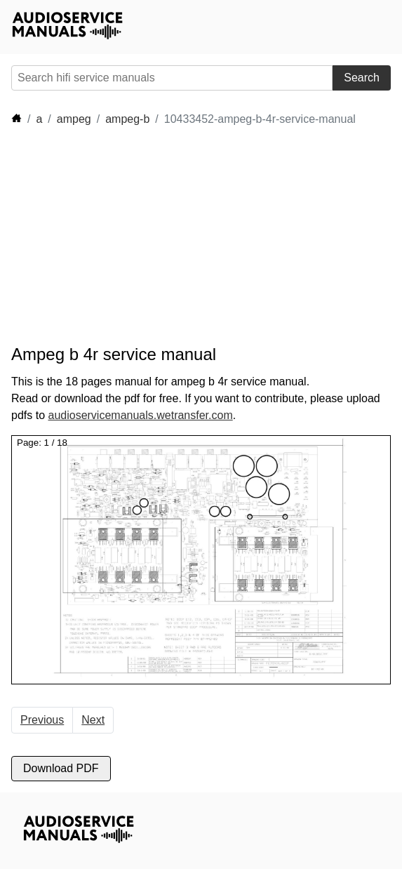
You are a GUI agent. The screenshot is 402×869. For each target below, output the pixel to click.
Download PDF (61, 768)
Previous (42, 720)
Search (362, 78)
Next (93, 720)
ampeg (74, 119)
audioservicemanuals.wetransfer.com (140, 415)
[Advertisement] (137, 236)
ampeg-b (127, 119)
